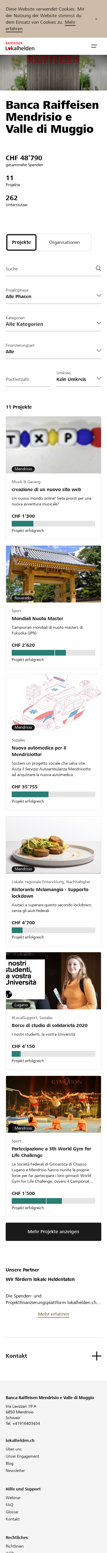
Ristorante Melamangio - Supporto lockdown (50, 893)
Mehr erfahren (53, 1314)
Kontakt (13, 1519)
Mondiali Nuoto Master (37, 618)
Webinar (13, 1497)
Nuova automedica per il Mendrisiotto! (39, 751)
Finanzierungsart (20, 345)
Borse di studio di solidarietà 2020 (50, 1025)
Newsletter (15, 1470)
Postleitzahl (17, 379)
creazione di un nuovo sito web (46, 489)
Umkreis (63, 373)
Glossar (12, 1512)
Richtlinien (15, 1546)
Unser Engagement (22, 1456)
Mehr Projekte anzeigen (53, 1231)
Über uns (14, 1449)
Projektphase (17, 290)
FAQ (9, 1504)
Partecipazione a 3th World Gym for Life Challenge (51, 1152)
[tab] (21, 242)
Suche (12, 269)
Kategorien (15, 318)
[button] (94, 46)
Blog (9, 1463)
